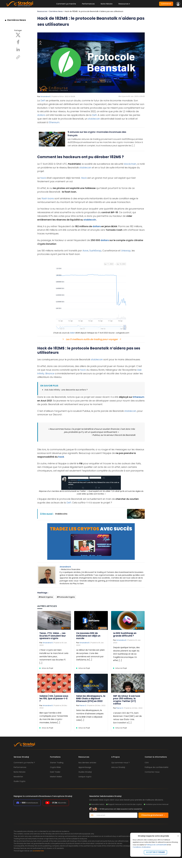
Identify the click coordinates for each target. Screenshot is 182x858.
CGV (147, 762)
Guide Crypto (19, 781)
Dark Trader (55, 772)
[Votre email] (116, 815)
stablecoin (94, 118)
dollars (41, 115)
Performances (88, 4)
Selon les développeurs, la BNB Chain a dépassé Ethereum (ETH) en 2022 (90, 698)
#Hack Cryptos (46, 597)
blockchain (130, 163)
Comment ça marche (66, 4)
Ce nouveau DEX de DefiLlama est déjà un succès (88, 636)
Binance (49, 373)
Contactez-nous (152, 772)
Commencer (166, 4)
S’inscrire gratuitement (153, 815)
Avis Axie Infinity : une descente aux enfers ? (66, 389)
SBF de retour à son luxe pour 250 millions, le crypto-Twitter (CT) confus (126, 699)
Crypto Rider (55, 767)
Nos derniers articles (87, 762)
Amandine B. (45, 96)
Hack (84, 177)
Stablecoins (61, 513)
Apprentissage (84, 767)
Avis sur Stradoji (118, 767)
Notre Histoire (106, 4)
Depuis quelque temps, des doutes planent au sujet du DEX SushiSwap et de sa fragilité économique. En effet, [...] (126, 654)
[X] (18, 35)
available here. (38, 851)
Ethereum (54, 122)
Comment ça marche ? (24, 762)
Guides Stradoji (85, 772)
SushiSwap (95, 250)
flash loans (47, 198)
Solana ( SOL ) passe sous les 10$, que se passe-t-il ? (53, 698)
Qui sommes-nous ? (120, 762)
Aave (85, 250)
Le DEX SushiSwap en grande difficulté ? (124, 634)
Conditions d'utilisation (142, 847)
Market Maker (56, 776)
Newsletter (18, 776)
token (72, 333)
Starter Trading (56, 762)
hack (43, 177)
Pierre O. (82, 705)
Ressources (42, 11)
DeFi (43, 100)
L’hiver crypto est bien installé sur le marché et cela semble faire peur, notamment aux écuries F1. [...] (53, 656)
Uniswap (126, 250)
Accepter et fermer (155, 852)
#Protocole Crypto (66, 597)
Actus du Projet (47, 668)
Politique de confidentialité (156, 845)
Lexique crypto (84, 776)
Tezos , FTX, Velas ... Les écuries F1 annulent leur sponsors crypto (52, 636)
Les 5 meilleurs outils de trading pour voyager (92, 339)
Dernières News (16, 20)
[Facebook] (18, 42)
